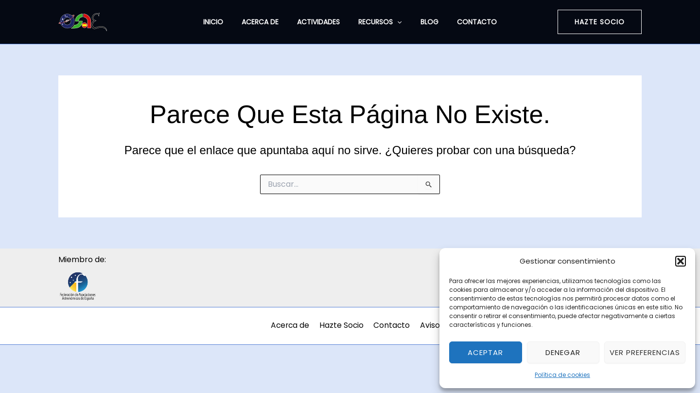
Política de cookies (562, 375)
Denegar (562, 352)
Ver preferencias (645, 352)
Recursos (377, 22)
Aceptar (485, 352)
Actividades (320, 22)
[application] (394, 22)
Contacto (465, 22)
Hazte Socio (349, 325)
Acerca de (267, 22)
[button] (680, 261)
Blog (422, 22)
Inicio (225, 22)
